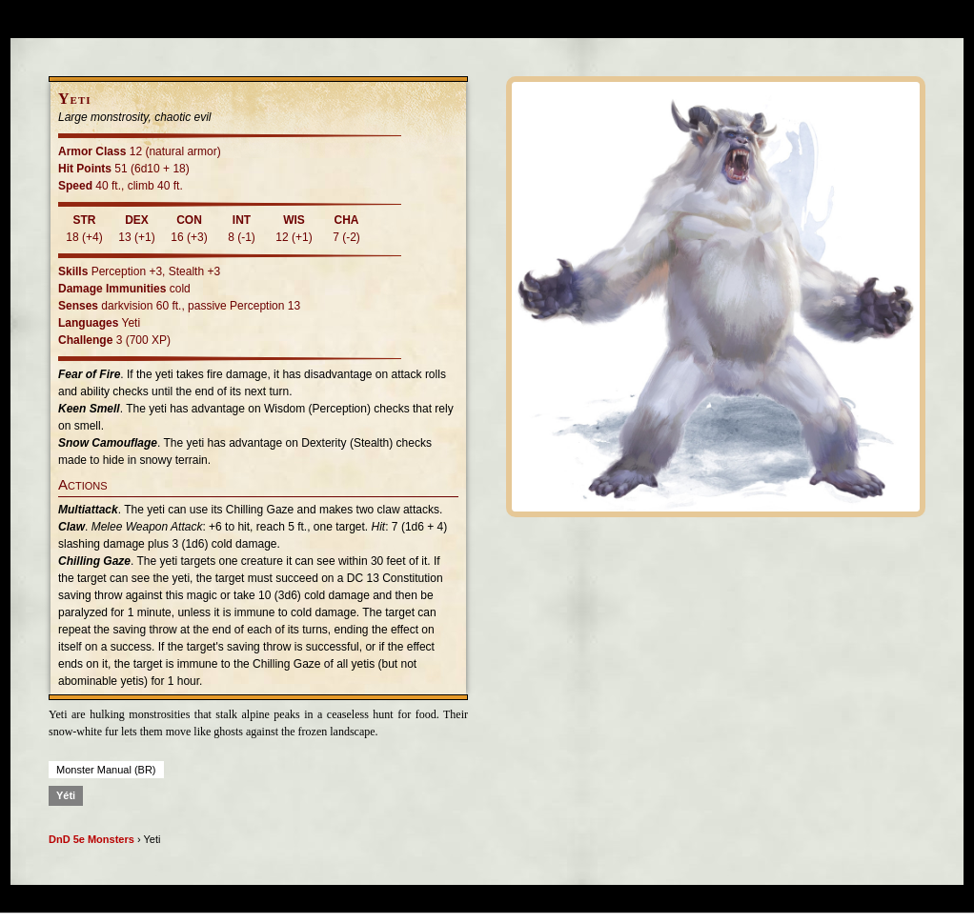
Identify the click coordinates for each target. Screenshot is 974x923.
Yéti (65, 795)
